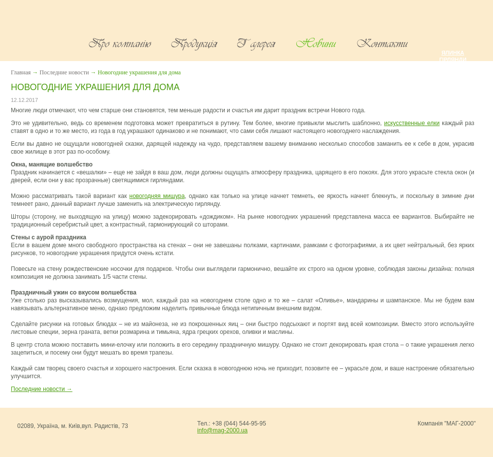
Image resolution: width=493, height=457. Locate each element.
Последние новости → (41, 389)
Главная (21, 72)
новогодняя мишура (156, 196)
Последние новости (64, 72)
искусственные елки (412, 123)
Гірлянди (452, 60)
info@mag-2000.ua (222, 430)
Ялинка (452, 53)
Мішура (452, 66)
